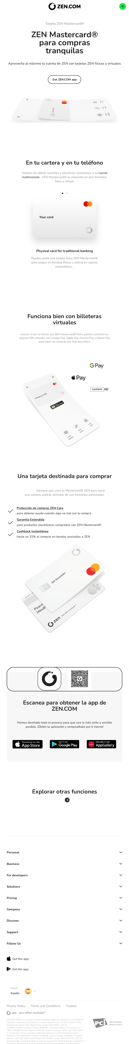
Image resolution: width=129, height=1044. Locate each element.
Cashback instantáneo (32, 531)
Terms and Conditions (45, 1006)
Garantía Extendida (30, 520)
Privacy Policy (16, 1006)
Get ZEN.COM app (64, 79)
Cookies (71, 1006)
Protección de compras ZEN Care (40, 508)
